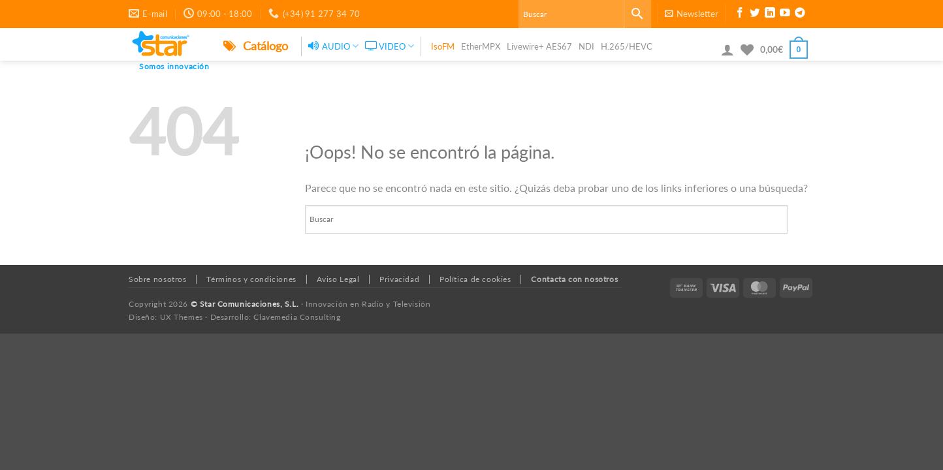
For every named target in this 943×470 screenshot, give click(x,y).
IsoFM (443, 46)
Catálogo (255, 46)
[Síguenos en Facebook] (740, 14)
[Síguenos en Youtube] (785, 14)
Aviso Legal (338, 279)
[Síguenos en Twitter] (755, 14)
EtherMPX (480, 46)
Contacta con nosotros (574, 279)
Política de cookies (475, 279)
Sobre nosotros (158, 279)
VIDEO (389, 46)
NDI (586, 46)
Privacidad (399, 279)
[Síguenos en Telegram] (800, 14)
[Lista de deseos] (747, 49)
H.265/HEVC (626, 46)
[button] (691, 14)
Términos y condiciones (251, 279)
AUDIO (333, 46)
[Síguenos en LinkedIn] (770, 14)
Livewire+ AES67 (539, 46)
